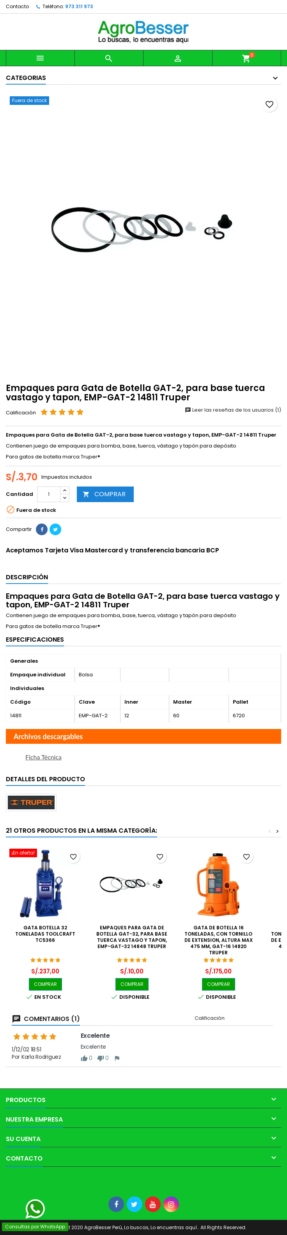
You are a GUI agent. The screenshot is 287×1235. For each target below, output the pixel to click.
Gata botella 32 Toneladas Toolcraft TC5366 (45, 933)
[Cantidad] (48, 494)
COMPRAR (104, 494)
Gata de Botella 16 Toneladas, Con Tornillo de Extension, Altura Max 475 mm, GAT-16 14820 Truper (218, 940)
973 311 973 (79, 6)
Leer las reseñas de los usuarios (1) (233, 410)
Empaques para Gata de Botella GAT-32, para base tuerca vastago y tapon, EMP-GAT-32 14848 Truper (131, 937)
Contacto (17, 6)
